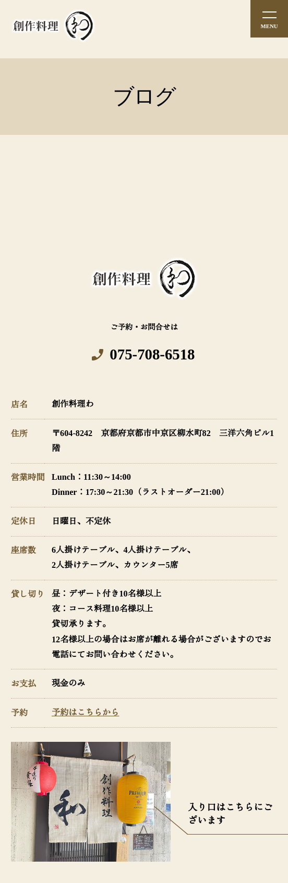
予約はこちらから (85, 712)
